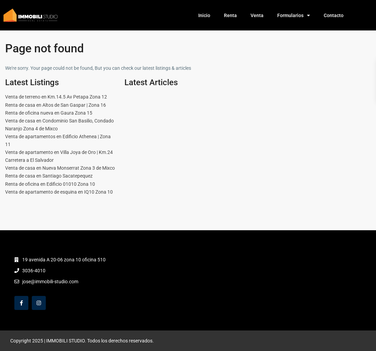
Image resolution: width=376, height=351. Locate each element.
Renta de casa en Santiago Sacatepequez (49, 176)
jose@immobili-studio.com (50, 281)
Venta (257, 15)
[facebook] (21, 303)
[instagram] (39, 303)
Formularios (293, 15)
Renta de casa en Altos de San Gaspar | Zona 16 (55, 105)
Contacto (334, 15)
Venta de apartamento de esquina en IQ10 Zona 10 (59, 192)
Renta (230, 15)
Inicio (204, 15)
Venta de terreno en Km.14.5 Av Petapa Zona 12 (56, 97)
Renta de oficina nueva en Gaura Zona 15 (48, 113)
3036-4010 (33, 270)
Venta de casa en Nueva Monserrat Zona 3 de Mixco (60, 168)
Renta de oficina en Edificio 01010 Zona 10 (50, 184)
